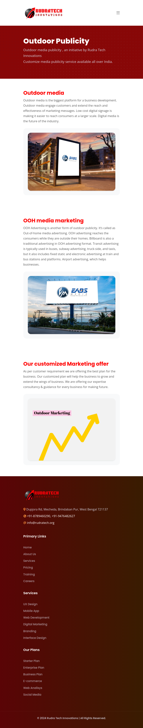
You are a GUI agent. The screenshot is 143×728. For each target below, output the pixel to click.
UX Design (30, 604)
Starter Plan (31, 661)
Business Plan (33, 674)
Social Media (32, 695)
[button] (118, 12)
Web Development (36, 618)
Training (29, 574)
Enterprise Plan (33, 668)
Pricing (28, 567)
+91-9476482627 (63, 516)
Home (27, 547)
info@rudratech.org (40, 523)
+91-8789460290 (38, 516)
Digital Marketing (35, 624)
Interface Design (34, 638)
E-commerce (32, 681)
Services (29, 561)
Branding (29, 631)
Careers (29, 581)
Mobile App (31, 611)
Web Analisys (32, 688)
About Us (29, 554)
